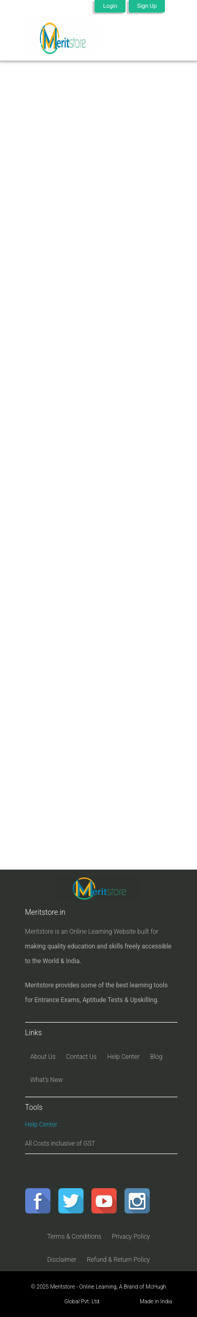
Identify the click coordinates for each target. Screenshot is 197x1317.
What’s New (46, 1080)
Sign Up (147, 6)
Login (110, 6)
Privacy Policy (131, 1236)
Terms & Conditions (74, 1236)
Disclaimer (62, 1259)
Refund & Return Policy (118, 1259)
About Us (43, 1056)
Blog (156, 1056)
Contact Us (81, 1056)
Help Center (123, 1056)
